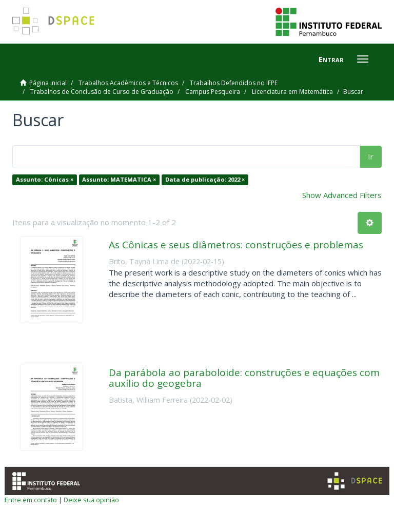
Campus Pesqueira (212, 91)
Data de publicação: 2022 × (205, 179)
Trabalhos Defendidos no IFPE (234, 82)
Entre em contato (31, 499)
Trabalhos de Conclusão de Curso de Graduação (101, 91)
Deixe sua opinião (91, 499)
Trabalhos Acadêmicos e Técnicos (128, 82)
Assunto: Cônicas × (44, 179)
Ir (370, 156)
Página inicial (48, 82)
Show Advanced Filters (342, 195)
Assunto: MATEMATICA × (119, 179)
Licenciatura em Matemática (292, 91)
